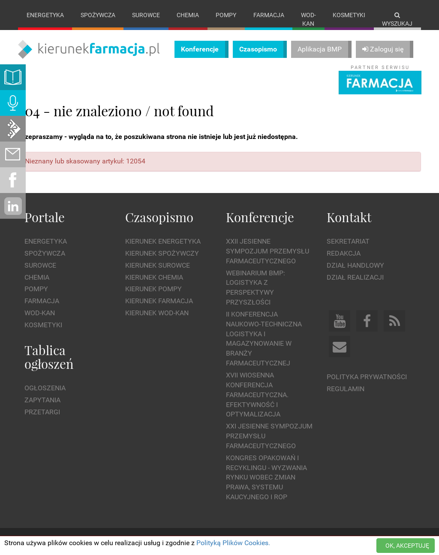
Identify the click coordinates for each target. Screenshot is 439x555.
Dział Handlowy (355, 265)
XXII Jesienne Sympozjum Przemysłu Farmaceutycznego (267, 251)
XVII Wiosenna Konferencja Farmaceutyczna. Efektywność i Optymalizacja (257, 394)
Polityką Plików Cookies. (233, 543)
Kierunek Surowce (157, 265)
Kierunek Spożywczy (162, 253)
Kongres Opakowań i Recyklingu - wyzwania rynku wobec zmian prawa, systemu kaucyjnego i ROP (266, 477)
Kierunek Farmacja (159, 301)
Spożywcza (98, 15)
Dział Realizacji (355, 277)
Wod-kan (308, 19)
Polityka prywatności (367, 377)
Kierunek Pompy (153, 289)
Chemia (188, 15)
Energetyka (45, 15)
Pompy (226, 15)
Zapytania (42, 400)
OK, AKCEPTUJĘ (407, 545)
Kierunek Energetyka (163, 241)
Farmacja (268, 15)
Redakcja (344, 253)
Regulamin (345, 389)
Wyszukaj (397, 19)
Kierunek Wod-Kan (157, 313)
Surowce (146, 15)
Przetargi (42, 412)
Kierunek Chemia (154, 277)
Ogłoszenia (45, 388)
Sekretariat (348, 241)
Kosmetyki (349, 15)
